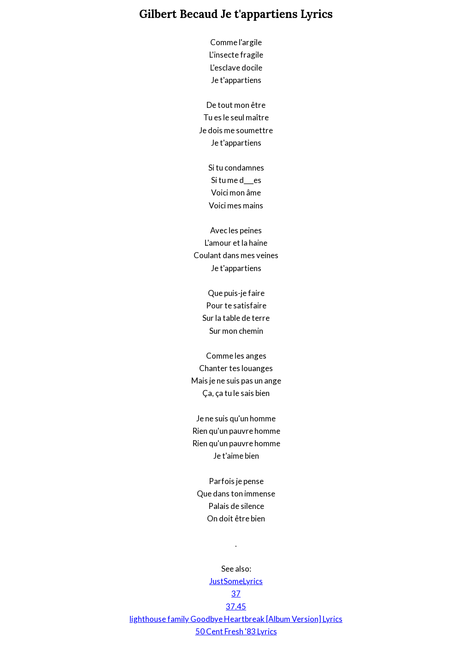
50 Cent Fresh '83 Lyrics (236, 631)
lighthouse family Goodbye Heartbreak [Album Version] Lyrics (236, 619)
